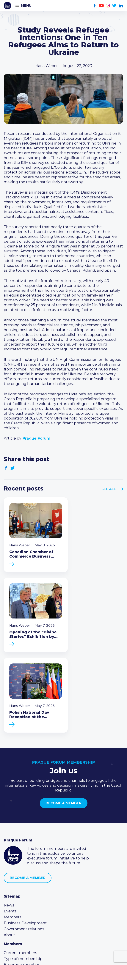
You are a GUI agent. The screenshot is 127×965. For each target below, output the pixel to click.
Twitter (114, 5)
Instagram (108, 5)
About (9, 845)
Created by (63, 958)
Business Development (25, 833)
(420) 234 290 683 (25, 898)
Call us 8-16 (13, 892)
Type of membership (23, 869)
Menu (26, 6)
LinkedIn (121, 5)
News (9, 815)
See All (108, 489)
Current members (20, 863)
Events (10, 821)
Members (12, 827)
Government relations (24, 839)
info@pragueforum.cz (28, 904)
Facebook (94, 5)
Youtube (101, 5)
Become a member (63, 713)
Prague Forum (7, 5)
